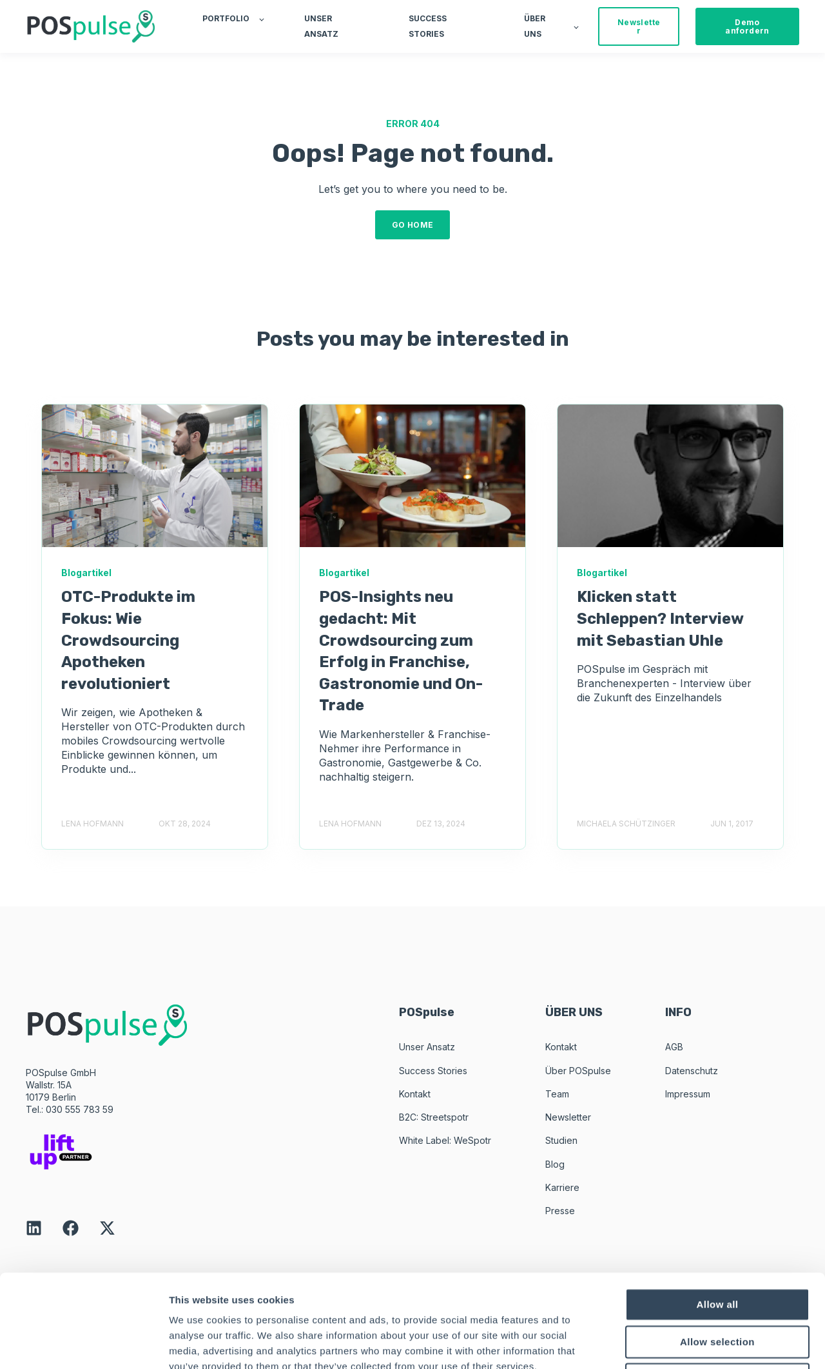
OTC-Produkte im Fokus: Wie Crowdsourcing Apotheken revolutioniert (128, 640)
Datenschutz (691, 1070)
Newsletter (568, 1117)
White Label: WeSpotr (445, 1140)
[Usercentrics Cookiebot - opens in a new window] (83, 1344)
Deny (717, 1286)
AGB (674, 1046)
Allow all (718, 1211)
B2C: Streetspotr (434, 1117)
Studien (561, 1140)
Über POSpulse (578, 1070)
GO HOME (413, 225)
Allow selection (717, 1248)
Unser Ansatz (427, 1046)
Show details (676, 1343)
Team (557, 1093)
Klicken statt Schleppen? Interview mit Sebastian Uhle (660, 618)
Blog (555, 1164)
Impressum (687, 1093)
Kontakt (415, 1093)
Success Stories (433, 1070)
